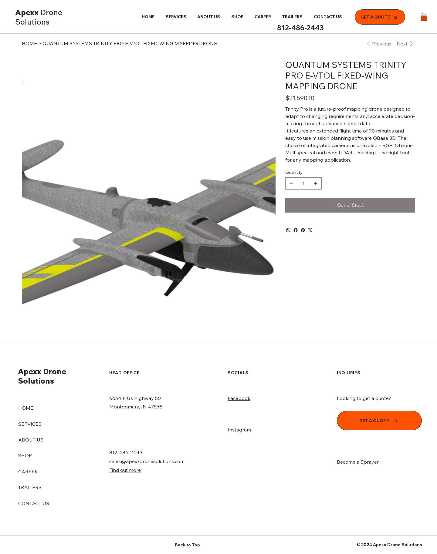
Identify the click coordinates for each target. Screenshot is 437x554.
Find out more (125, 470)
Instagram (239, 430)
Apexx (38, 17)
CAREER (28, 471)
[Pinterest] (303, 230)
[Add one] (316, 183)
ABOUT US (30, 440)
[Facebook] (296, 230)
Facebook (239, 398)
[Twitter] (310, 230)
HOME (25, 408)
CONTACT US (33, 503)
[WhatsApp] (288, 230)
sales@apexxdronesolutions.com (147, 461)
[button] (423, 17)
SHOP (25, 455)
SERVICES (30, 424)
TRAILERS (30, 487)
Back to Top (187, 545)
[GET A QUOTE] (380, 17)
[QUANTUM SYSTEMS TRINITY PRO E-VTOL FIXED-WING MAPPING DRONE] (129, 43)
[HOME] (29, 43)
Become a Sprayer (358, 462)
